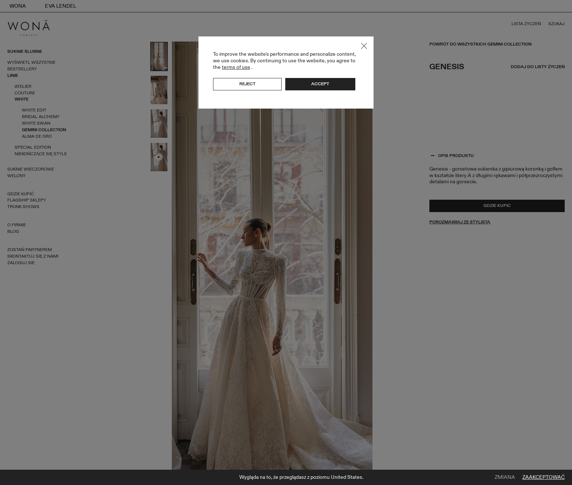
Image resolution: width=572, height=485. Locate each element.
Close (364, 46)
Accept (320, 84)
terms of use (236, 67)
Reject (247, 84)
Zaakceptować (543, 477)
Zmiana (505, 477)
